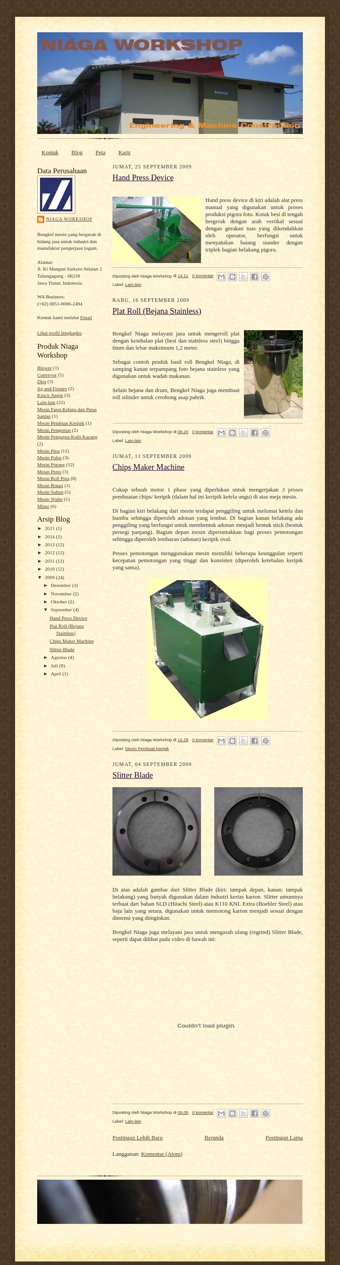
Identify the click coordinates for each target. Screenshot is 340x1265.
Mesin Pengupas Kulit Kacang (67, 436)
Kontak (50, 152)
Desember (61, 585)
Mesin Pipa (48, 450)
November (62, 593)
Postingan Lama (284, 1137)
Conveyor (47, 374)
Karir (124, 152)
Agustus (59, 657)
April (56, 673)
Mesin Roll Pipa (53, 478)
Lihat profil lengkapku (59, 332)
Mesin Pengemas (54, 430)
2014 (50, 536)
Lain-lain (46, 402)
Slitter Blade (62, 649)
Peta (100, 152)
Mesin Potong (51, 464)
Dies (41, 381)
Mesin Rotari (50, 485)
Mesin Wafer (50, 499)
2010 (50, 569)
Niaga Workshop (69, 219)
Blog (76, 152)
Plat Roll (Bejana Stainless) (156, 311)
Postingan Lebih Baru (137, 1137)
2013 (50, 544)
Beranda (214, 1137)
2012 (50, 552)
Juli (55, 665)
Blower (44, 367)
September (62, 609)
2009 (50, 577)
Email (86, 317)
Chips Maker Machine (72, 641)
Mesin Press (49, 471)
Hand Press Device (68, 618)
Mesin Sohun (50, 492)
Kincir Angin (50, 395)
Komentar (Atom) (162, 1154)
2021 (50, 528)
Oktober (59, 601)
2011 (50, 561)
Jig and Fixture (52, 388)
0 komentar (202, 275)
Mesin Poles (49, 457)
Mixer (43, 506)
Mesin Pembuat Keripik (61, 423)
